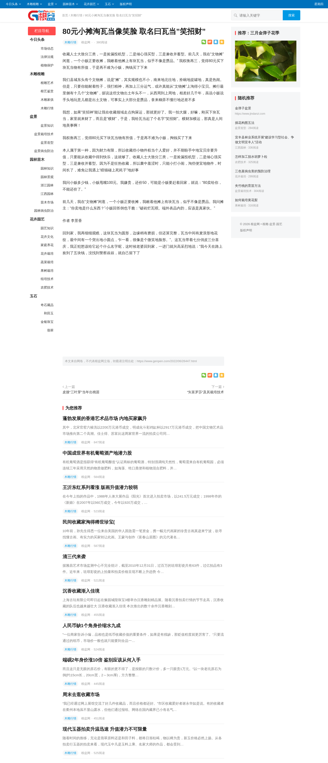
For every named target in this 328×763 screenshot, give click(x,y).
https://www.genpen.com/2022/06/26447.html (167, 361)
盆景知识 (47, 125)
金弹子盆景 (243, 108)
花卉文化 (47, 236)
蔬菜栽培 (47, 262)
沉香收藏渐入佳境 (81, 590)
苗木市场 (47, 202)
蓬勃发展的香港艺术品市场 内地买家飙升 (105, 418)
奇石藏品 (47, 305)
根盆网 (86, 42)
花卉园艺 (90, 4)
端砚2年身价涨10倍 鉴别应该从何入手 (102, 659)
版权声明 (126, 4)
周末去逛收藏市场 (81, 694)
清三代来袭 (74, 556)
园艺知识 (47, 228)
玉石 (108, 4)
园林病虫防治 (43, 210)
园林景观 (47, 177)
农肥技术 (47, 287)
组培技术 (47, 279)
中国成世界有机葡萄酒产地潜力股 (97, 453)
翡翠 (50, 330)
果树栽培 (47, 270)
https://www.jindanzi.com (250, 113)
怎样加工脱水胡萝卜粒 (251, 156)
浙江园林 (47, 185)
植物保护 (47, 65)
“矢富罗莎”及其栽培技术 (205, 392)
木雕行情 (76, 15)
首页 (65, 15)
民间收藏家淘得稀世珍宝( (89, 522)
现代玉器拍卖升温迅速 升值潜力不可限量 (105, 729)
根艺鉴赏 (47, 91)
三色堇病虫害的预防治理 (253, 171)
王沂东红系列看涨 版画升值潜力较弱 (100, 487)
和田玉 (48, 313)
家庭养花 (47, 245)
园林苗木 (69, 4)
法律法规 (47, 57)
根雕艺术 (47, 83)
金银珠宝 (47, 322)
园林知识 (47, 168)
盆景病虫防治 (43, 151)
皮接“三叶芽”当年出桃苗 (81, 392)
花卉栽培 (47, 253)
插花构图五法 (244, 123)
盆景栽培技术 (43, 134)
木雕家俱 (47, 99)
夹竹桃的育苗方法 (248, 186)
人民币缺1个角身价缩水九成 (91, 625)
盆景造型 (47, 142)
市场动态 (47, 48)
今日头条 (12, 4)
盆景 (51, 4)
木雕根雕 (33, 4)
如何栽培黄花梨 (246, 200)
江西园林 (47, 194)
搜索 (291, 15)
